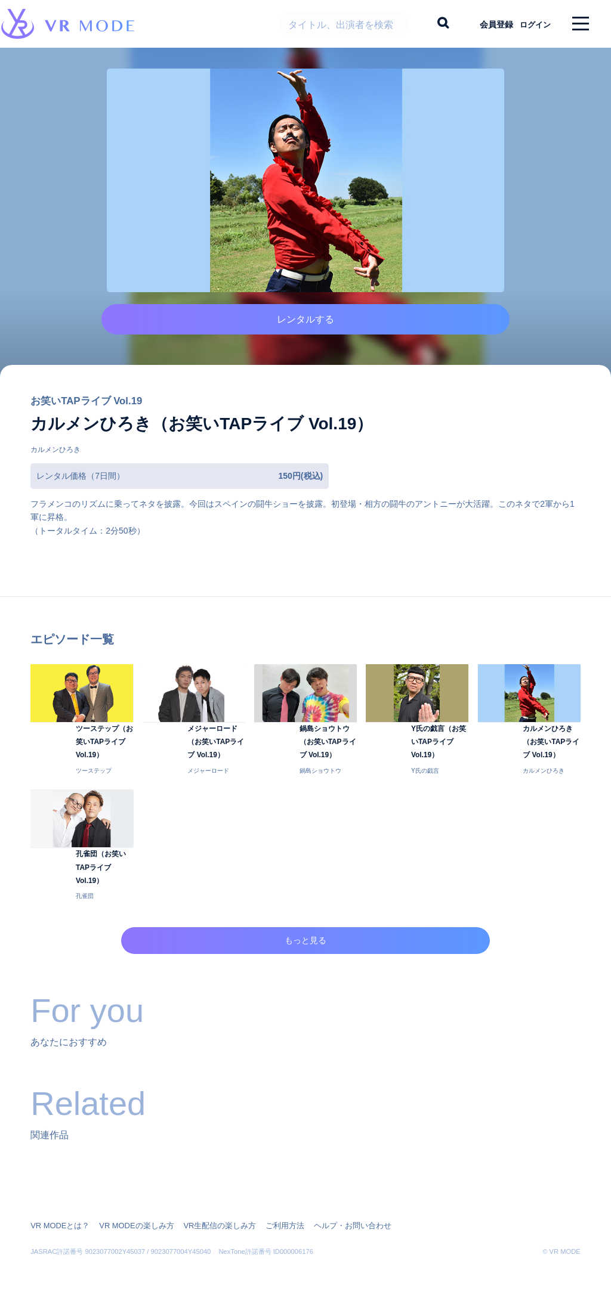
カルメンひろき (55, 467)
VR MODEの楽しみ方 (129, 1217)
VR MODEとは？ (57, 1217)
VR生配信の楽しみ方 (207, 1217)
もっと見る (305, 947)
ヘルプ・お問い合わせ (331, 1217)
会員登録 (486, 24)
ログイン (530, 24)
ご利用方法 (268, 1217)
